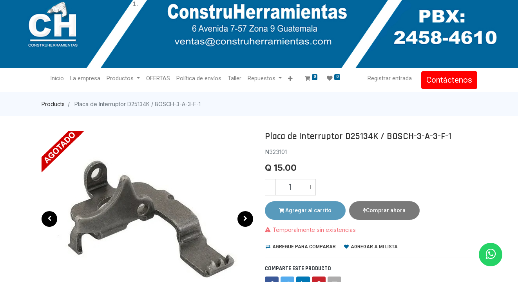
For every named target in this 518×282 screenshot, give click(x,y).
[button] (290, 79)
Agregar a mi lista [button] (371, 246)
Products (53, 104)
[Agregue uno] (310, 187)
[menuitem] (58, 78)
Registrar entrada (389, 78)
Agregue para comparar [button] (301, 246)
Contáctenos (448, 80)
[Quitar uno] (270, 187)
